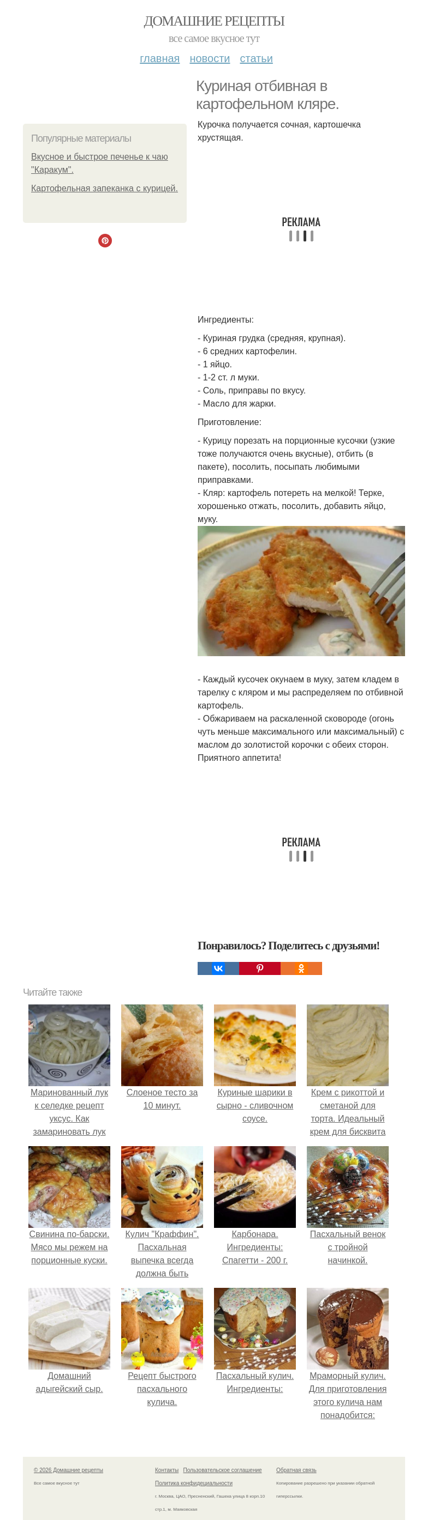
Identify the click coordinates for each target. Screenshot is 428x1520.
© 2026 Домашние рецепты (68, 1470)
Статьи (256, 58)
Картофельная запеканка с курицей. (104, 188)
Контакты (167, 1470)
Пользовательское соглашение (222, 1470)
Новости (209, 58)
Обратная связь (296, 1470)
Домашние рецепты (214, 21)
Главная (160, 58)
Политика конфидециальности (194, 1483)
